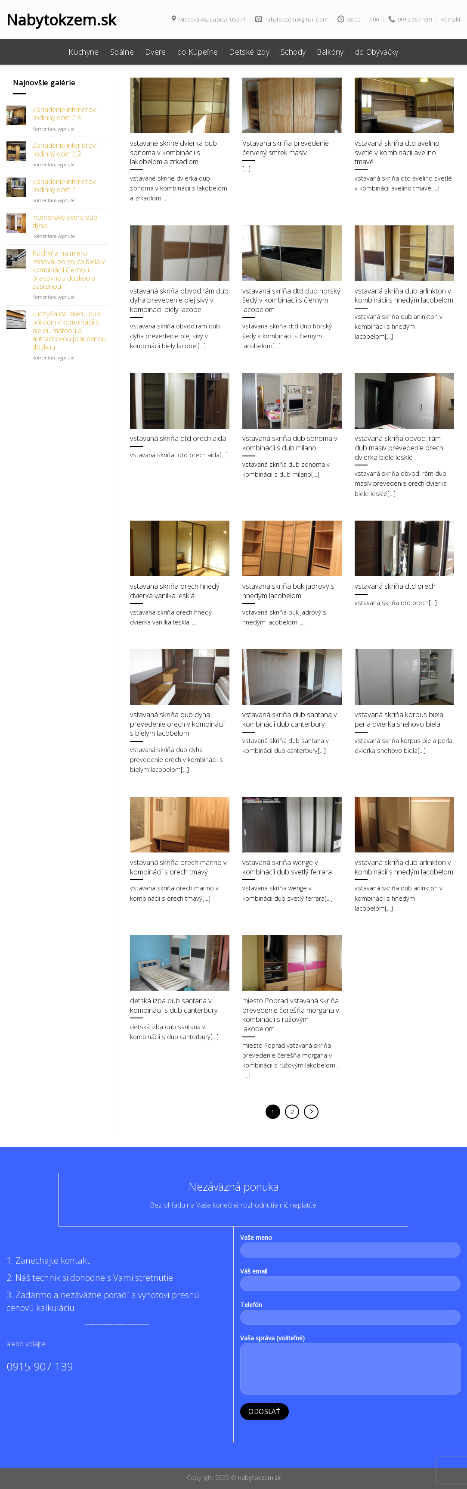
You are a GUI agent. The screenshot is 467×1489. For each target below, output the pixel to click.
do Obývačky (377, 52)
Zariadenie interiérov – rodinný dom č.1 (66, 186)
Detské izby (249, 52)
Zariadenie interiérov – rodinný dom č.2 (66, 149)
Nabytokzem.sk (60, 19)
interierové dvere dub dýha (64, 221)
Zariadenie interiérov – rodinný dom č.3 (66, 114)
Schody (293, 52)
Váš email (350, 1282)
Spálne (122, 52)
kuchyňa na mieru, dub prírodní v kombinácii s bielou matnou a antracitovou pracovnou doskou (69, 330)
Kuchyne (83, 52)
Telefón (350, 1316)
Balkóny (330, 52)
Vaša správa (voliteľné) (350, 1367)
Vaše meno (350, 1248)
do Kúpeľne (197, 52)
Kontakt (451, 19)
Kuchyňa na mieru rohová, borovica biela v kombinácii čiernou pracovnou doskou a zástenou (68, 269)
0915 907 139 (39, 1366)
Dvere (155, 52)
